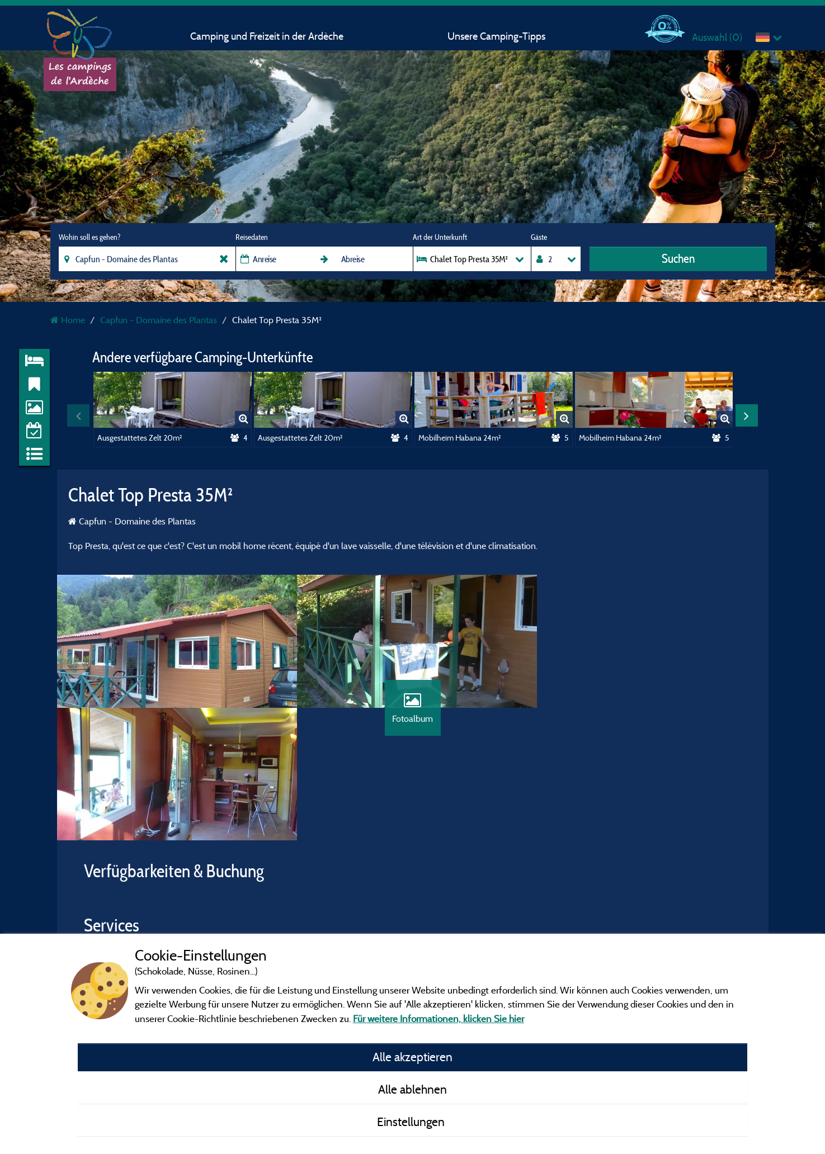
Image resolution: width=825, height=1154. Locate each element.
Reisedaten (251, 237)
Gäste (539, 237)
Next (747, 415)
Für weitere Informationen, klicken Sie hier (438, 1018)
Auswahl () (717, 37)
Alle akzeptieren (412, 1056)
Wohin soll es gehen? (89, 237)
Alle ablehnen (412, 1089)
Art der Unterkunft (440, 237)
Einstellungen (412, 1121)
